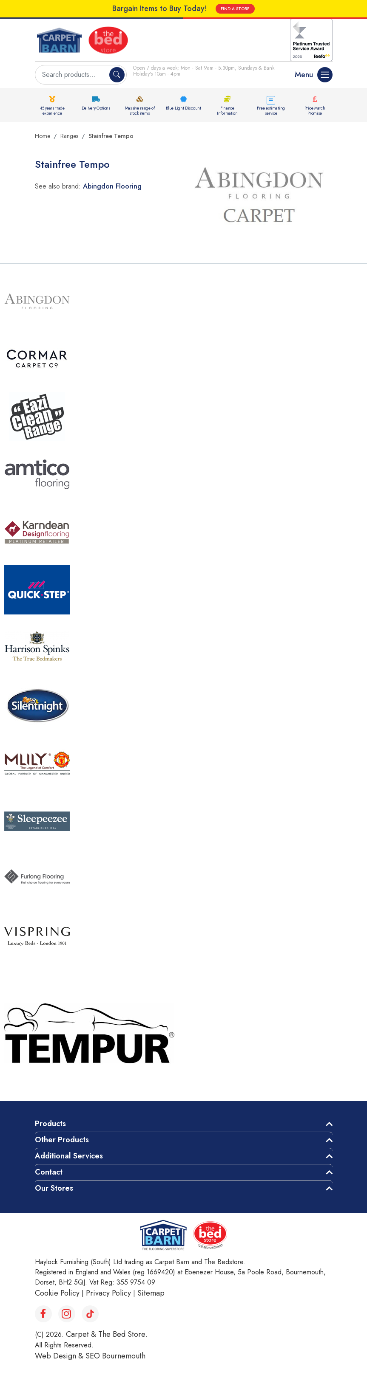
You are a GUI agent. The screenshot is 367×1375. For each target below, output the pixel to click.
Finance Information (227, 110)
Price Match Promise (314, 110)
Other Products (62, 1139)
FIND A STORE (235, 9)
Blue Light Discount (183, 108)
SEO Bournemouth (115, 1355)
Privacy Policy (108, 1293)
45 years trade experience (52, 110)
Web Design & (60, 1355)
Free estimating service (271, 110)
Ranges (69, 136)
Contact (49, 1172)
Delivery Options (96, 108)
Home (42, 136)
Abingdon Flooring (112, 186)
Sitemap (151, 1293)
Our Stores (54, 1188)
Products (50, 1123)
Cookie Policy (57, 1293)
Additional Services (69, 1155)
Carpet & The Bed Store (105, 1334)
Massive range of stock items (140, 110)
